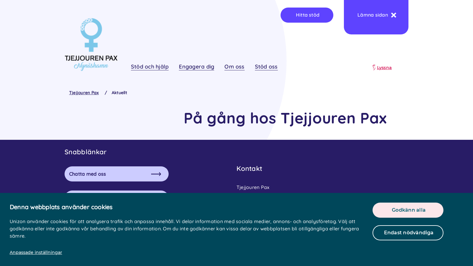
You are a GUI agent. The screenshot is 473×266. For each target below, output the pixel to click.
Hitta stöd (307, 15)
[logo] (91, 44)
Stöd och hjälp (150, 66)
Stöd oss (266, 66)
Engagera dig (196, 66)
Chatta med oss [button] (115, 174)
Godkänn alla (409, 210)
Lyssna (384, 67)
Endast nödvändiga (409, 233)
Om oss (234, 66)
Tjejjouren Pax (84, 92)
